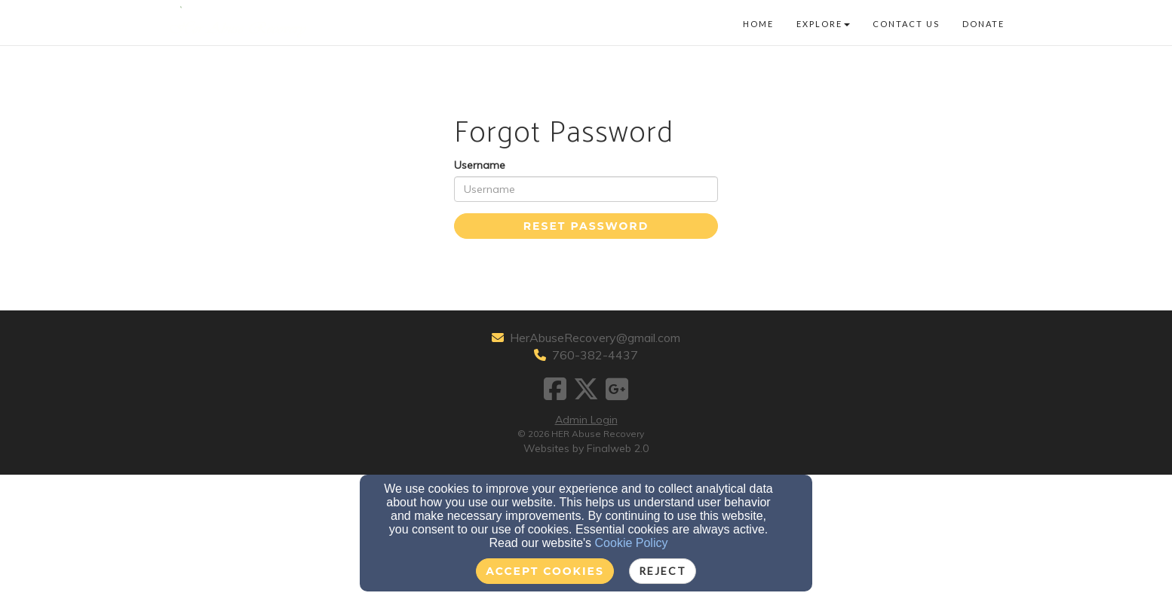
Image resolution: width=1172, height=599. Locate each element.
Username (479, 165)
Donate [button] (983, 24)
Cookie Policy (631, 542)
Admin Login (586, 419)
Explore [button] (823, 24)
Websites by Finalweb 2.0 (586, 448)
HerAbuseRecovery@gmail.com (595, 337)
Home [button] (758, 24)
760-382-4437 (595, 354)
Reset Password (586, 226)
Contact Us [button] (906, 24)
